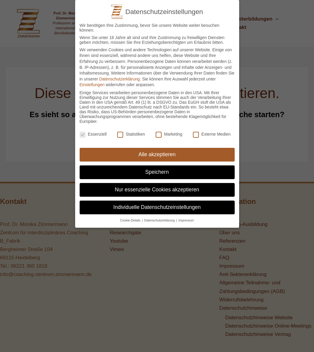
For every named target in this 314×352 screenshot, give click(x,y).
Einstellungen (92, 81)
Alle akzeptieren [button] (157, 151)
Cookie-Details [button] (130, 216)
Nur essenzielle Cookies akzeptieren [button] (157, 186)
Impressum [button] (186, 216)
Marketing (169, 130)
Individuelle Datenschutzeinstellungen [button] (157, 204)
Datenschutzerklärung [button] (160, 216)
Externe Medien (212, 130)
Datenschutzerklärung (119, 75)
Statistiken (131, 130)
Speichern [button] (157, 168)
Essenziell (93, 130)
